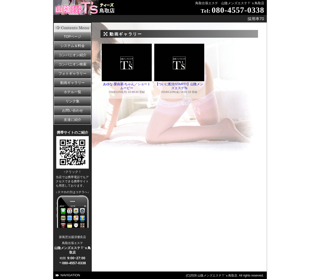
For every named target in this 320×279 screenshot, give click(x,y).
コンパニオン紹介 (72, 55)
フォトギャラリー (72, 73)
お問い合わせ (72, 110)
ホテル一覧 (72, 92)
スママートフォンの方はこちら (72, 211)
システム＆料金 (72, 46)
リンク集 (73, 101)
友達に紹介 (72, 120)
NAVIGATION (70, 275)
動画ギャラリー (72, 83)
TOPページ (73, 36)
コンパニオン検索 (72, 64)
